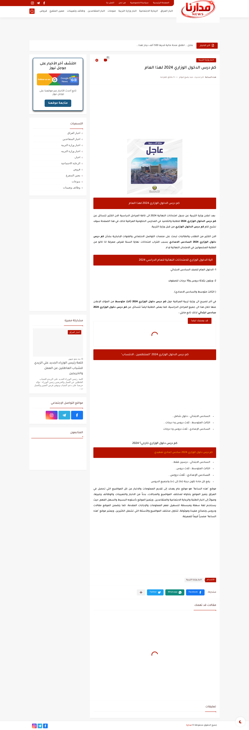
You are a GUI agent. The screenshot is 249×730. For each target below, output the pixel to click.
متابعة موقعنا (58, 103)
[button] (195, 592)
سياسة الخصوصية (139, 3)
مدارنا (189, 725)
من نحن (122, 3)
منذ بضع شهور (74, 359)
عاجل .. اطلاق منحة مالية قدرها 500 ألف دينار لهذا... (164, 45)
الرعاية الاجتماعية (148, 11)
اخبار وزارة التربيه (70, 151)
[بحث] (32, 11)
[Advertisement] (124, 28)
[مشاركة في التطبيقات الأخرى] (141, 592)
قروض (43, 11)
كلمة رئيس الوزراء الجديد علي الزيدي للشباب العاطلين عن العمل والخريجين (58, 368)
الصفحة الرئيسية (161, 3)
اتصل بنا (110, 3)
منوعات (112, 11)
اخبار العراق (166, 11)
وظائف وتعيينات (76, 11)
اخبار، (77, 157)
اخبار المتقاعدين (96, 11)
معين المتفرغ (57, 11)
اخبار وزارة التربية (127, 11)
